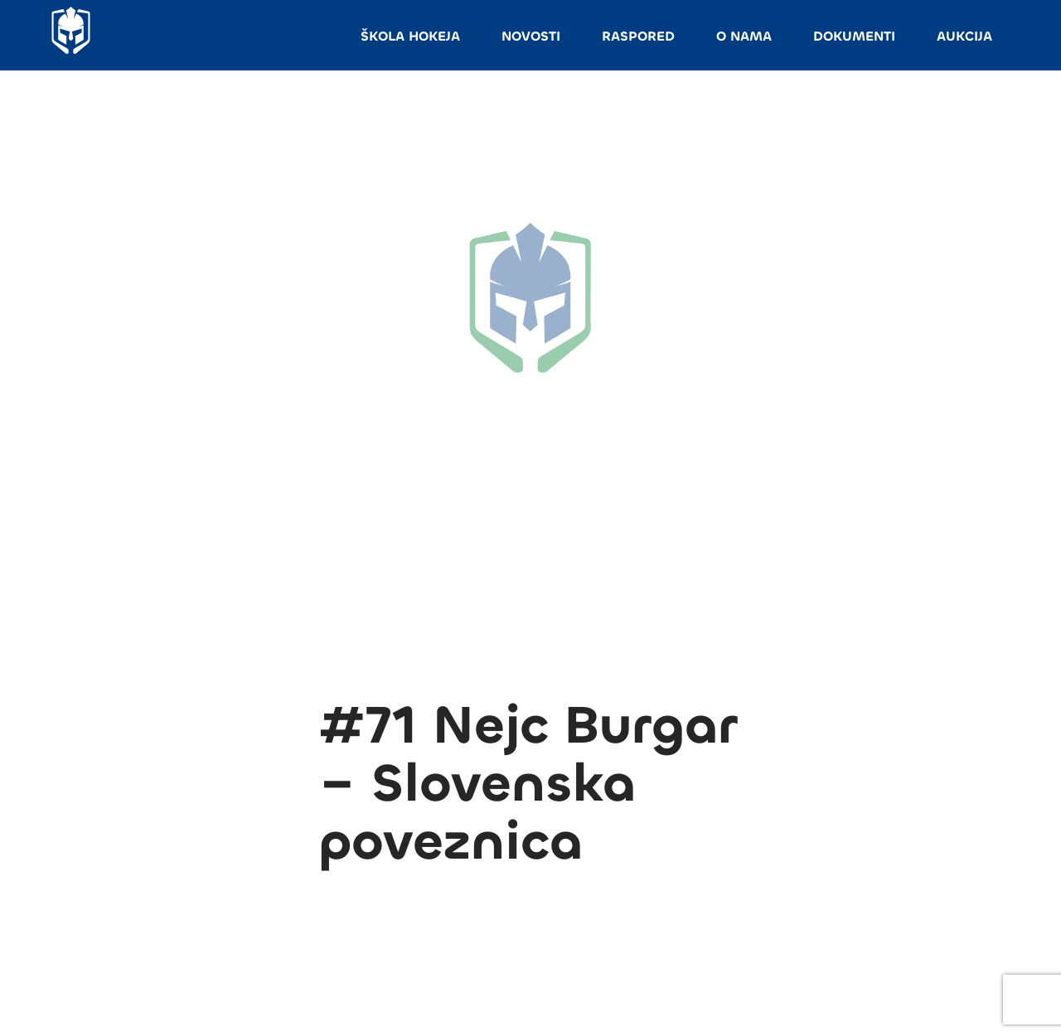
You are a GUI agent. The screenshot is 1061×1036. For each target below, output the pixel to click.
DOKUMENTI (854, 36)
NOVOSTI (530, 36)
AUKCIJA (964, 36)
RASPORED (638, 36)
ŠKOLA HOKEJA (410, 36)
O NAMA (744, 36)
